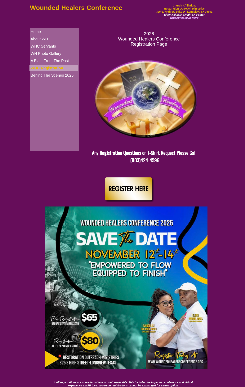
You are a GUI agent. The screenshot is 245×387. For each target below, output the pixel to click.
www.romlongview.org (184, 17)
